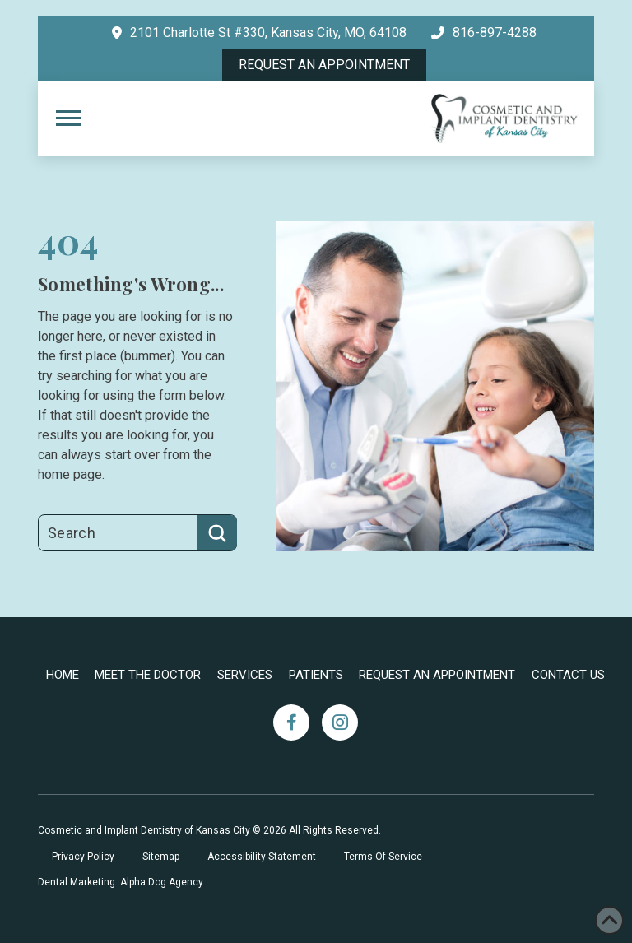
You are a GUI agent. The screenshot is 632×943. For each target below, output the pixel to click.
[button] (68, 118)
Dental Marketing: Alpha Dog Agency (120, 882)
